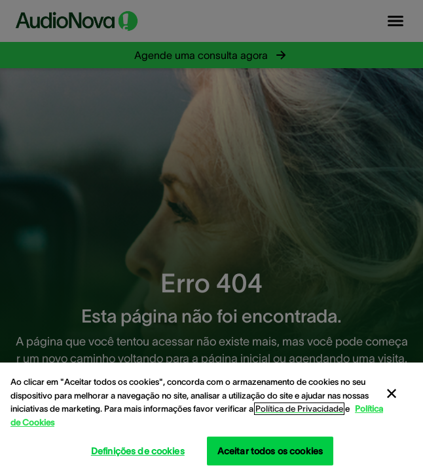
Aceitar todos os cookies (270, 451)
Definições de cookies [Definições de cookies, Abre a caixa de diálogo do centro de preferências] (138, 451)
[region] (211, 417)
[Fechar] (391, 394)
